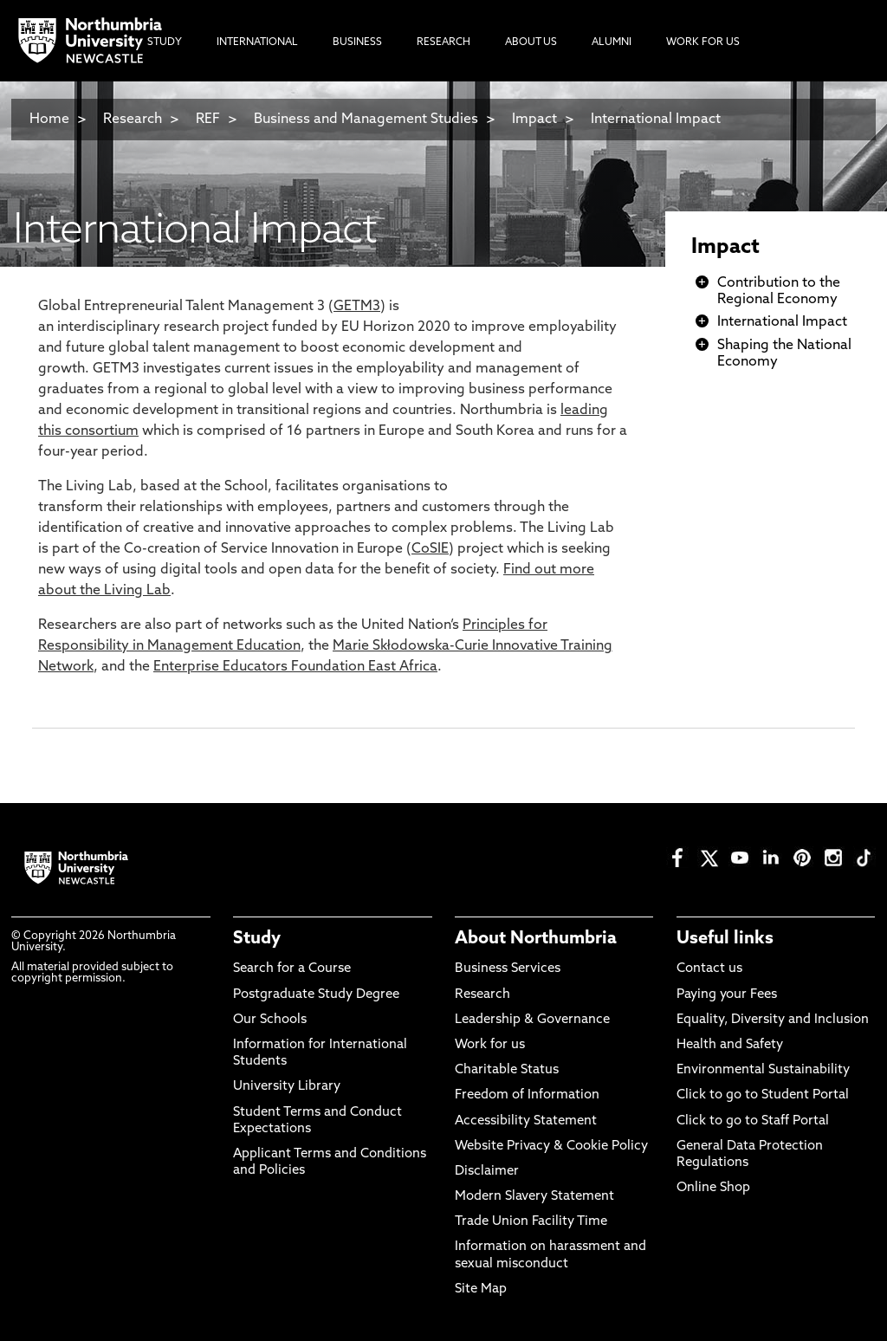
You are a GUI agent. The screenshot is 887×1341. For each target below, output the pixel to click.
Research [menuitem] (443, 42)
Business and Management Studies (366, 119)
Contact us (709, 968)
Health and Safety (730, 1045)
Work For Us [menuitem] (703, 42)
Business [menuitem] (357, 42)
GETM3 (356, 307)
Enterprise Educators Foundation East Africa (295, 667)
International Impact (656, 119)
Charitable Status (507, 1070)
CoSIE (430, 549)
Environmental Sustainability (763, 1070)
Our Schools (270, 1020)
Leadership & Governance (532, 1020)
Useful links (725, 939)
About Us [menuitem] (531, 42)
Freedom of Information (527, 1095)
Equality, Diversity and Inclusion (773, 1020)
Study (257, 939)
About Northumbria (536, 939)
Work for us (490, 1045)
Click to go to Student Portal (763, 1095)
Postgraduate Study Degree (316, 994)
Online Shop (713, 1188)
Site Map (481, 1289)
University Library (286, 1086)
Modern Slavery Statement (534, 1196)
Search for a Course (292, 968)
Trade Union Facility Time (531, 1221)
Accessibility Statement (526, 1121)
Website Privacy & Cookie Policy (551, 1146)
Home (49, 119)
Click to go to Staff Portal (753, 1121)
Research (132, 119)
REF (208, 119)
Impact (534, 119)
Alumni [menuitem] (611, 42)
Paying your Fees (727, 994)
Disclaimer (487, 1171)
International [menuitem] (257, 42)
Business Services (507, 968)
